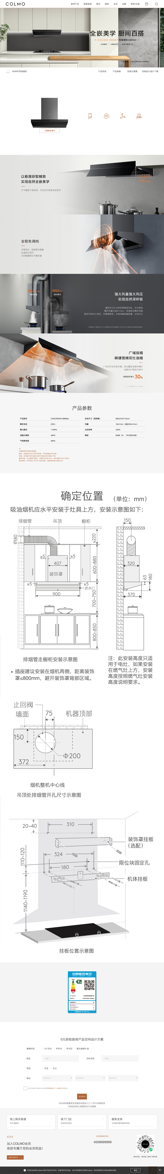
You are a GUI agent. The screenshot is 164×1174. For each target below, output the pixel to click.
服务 (107, 4)
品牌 (124, 4)
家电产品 (75, 4)
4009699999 (103, 1142)
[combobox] (57, 1078)
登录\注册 (135, 4)
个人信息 (58, 1088)
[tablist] (82, 1039)
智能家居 (88, 4)
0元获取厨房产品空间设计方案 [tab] (82, 1039)
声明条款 (50, 1088)
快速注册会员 (13, 1157)
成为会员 (10, 1136)
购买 (98, 4)
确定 (135, 1170)
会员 (116, 4)
